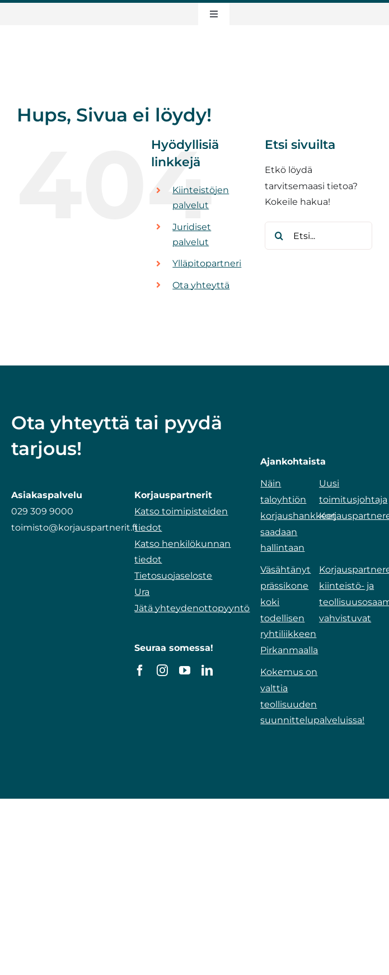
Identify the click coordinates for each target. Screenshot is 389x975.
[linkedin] (207, 670)
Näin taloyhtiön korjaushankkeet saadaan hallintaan (298, 515)
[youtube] (184, 670)
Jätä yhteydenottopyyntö (192, 608)
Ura (141, 592)
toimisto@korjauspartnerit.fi (74, 527)
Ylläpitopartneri (206, 263)
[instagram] (162, 670)
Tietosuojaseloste (173, 575)
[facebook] (140, 670)
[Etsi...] (318, 236)
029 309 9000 (42, 511)
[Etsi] (279, 236)
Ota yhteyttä (200, 285)
